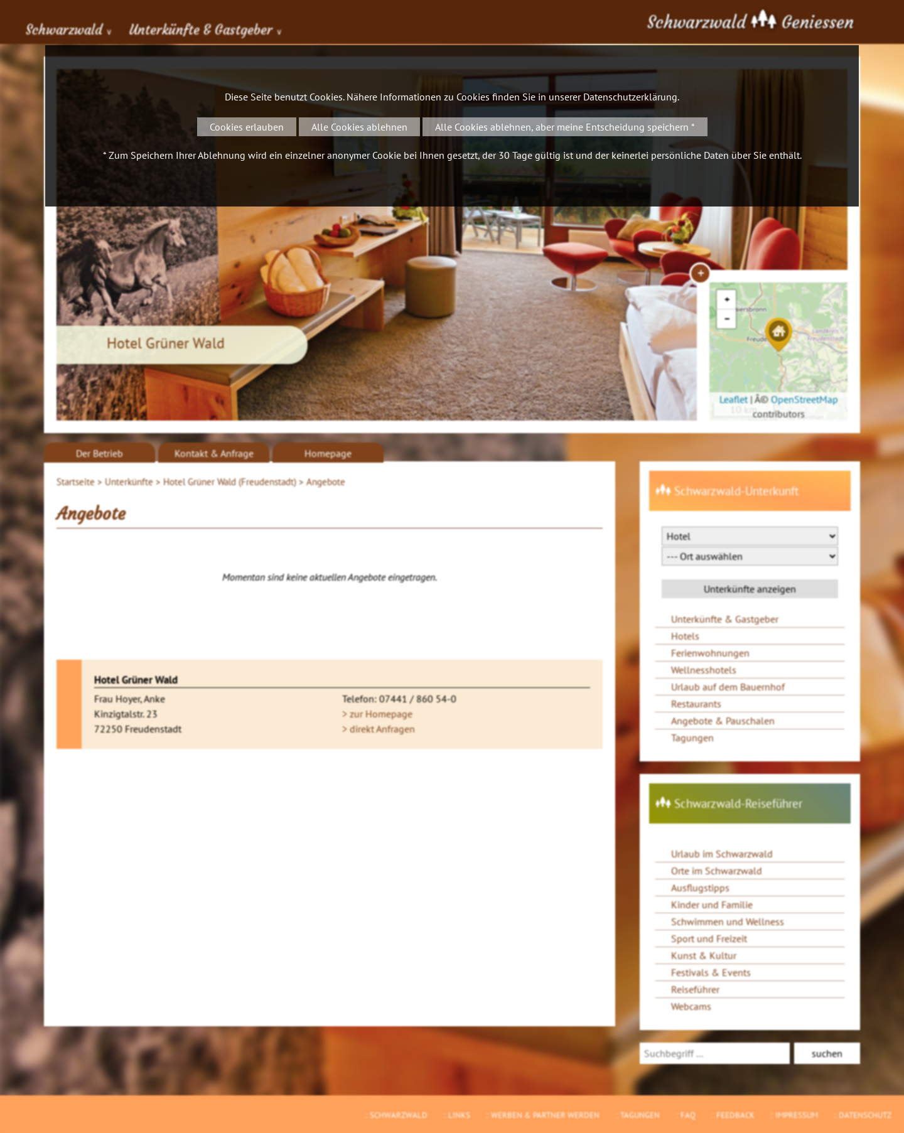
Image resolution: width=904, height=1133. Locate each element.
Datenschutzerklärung (630, 96)
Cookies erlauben (247, 127)
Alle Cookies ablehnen (359, 127)
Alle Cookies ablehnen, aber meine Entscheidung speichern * (565, 127)
